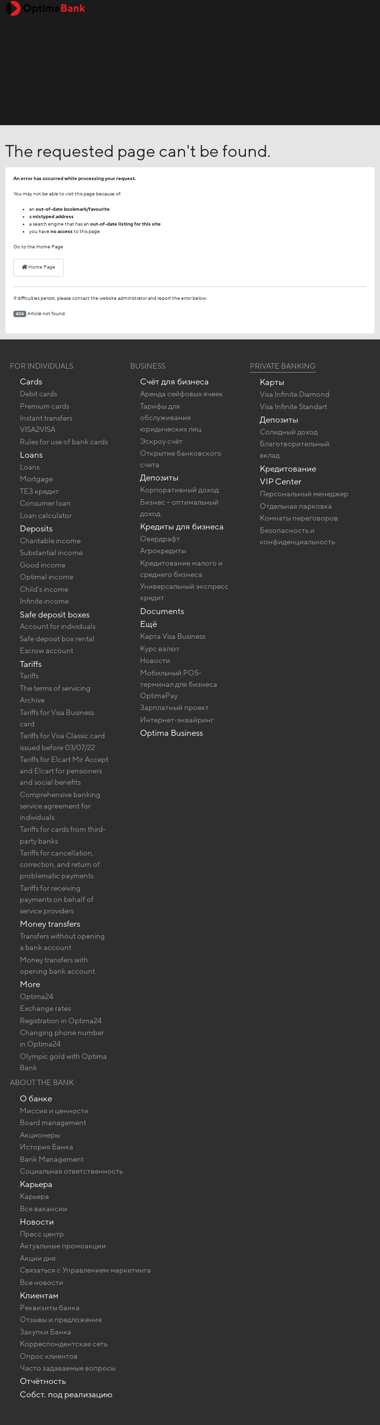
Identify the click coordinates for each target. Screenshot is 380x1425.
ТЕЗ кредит (39, 491)
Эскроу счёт (161, 441)
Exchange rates (45, 1008)
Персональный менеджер (304, 494)
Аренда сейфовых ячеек (181, 394)
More (30, 984)
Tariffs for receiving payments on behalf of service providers (57, 899)
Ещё (148, 624)
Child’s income (44, 589)
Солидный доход (289, 432)
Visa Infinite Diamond (295, 394)
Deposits (36, 528)
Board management (53, 1123)
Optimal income (46, 577)
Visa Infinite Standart (293, 407)
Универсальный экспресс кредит (184, 592)
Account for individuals (57, 626)
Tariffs (31, 664)
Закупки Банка (45, 1332)
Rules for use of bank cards (64, 442)
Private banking (283, 366)
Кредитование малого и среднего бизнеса (181, 568)
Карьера (36, 1184)
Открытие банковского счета (181, 459)
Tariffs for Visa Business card (57, 718)
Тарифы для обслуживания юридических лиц (170, 417)
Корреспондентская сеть (63, 1344)
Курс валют (160, 649)
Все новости (41, 1282)
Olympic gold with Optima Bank (63, 1062)
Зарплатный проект (174, 707)
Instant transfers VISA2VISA (46, 423)
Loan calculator (46, 516)
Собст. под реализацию (66, 1394)
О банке (36, 1098)
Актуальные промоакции (63, 1246)
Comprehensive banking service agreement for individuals (60, 806)
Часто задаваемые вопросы (68, 1368)
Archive (32, 700)
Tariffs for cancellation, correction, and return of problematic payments (60, 864)
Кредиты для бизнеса (182, 526)
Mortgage (36, 479)
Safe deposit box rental (57, 639)
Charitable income (50, 541)
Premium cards (44, 406)
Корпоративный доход (179, 490)
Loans (31, 455)
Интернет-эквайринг (177, 720)
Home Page (38, 267)
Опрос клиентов (49, 1356)
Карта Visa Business (172, 636)
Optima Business (171, 733)
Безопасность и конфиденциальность (297, 536)
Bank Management (52, 1159)
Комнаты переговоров (299, 518)
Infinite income (44, 601)
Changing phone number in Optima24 (62, 1038)
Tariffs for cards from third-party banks (63, 835)
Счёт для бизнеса (174, 381)
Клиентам (39, 1295)
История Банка (46, 1147)
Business (147, 366)
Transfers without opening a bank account (62, 941)
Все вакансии (43, 1209)
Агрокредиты (163, 551)
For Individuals (41, 366)
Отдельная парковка (296, 506)
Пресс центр (42, 1234)
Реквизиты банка (50, 1308)
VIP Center (280, 481)
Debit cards (38, 394)
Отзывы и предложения (61, 1320)
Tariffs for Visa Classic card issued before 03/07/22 (62, 741)
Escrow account (46, 651)
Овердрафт (160, 539)
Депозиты (159, 477)
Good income (42, 565)
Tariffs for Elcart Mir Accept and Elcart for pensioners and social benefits (64, 771)
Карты (272, 382)
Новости (155, 660)
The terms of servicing (55, 688)
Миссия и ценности (54, 1111)
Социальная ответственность (71, 1171)
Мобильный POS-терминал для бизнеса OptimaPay (178, 684)
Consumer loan (45, 503)
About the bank (42, 1083)
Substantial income (51, 553)
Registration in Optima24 (61, 1021)
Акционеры (40, 1135)
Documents (162, 611)
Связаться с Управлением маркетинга (85, 1270)
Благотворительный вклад (295, 449)
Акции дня (38, 1258)
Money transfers (50, 924)
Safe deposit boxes (55, 614)
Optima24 (36, 996)
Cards (31, 381)
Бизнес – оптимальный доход (179, 508)
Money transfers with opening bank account (57, 965)
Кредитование (288, 469)
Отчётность (43, 1381)
